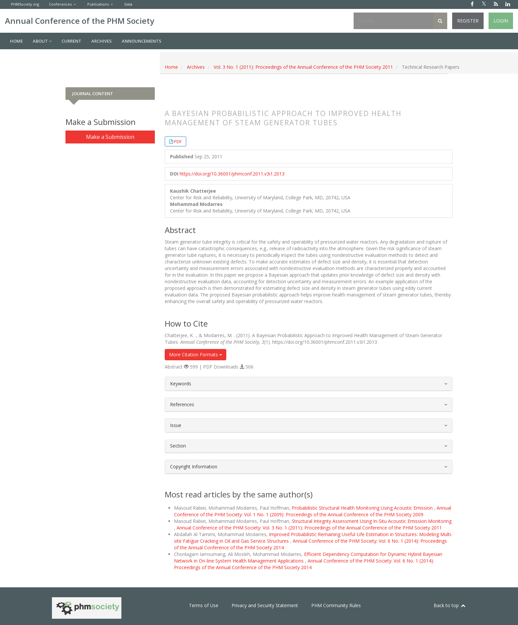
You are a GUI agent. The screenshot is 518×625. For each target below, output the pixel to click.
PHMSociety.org (25, 4)
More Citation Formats (195, 354)
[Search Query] (393, 21)
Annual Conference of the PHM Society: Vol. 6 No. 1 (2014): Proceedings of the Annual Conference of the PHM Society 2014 (304, 564)
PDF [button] (178, 141)
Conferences (60, 4)
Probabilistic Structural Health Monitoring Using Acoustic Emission (363, 508)
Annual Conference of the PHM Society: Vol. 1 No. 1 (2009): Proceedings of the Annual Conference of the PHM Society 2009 (312, 511)
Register (468, 21)
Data (128, 4)
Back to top (450, 605)
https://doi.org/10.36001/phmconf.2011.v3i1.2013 (232, 174)
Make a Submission (110, 136)
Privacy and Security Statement (265, 605)
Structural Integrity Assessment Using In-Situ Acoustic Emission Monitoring (372, 521)
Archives (101, 41)
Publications (98, 4)
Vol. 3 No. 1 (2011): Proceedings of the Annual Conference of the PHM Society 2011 (303, 67)
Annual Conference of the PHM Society (79, 20)
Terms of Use (203, 605)
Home (16, 41)
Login (501, 21)
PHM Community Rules (336, 605)
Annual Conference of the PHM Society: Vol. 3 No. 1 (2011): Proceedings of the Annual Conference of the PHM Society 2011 (309, 528)
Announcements (141, 41)
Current (71, 41)
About (42, 41)
